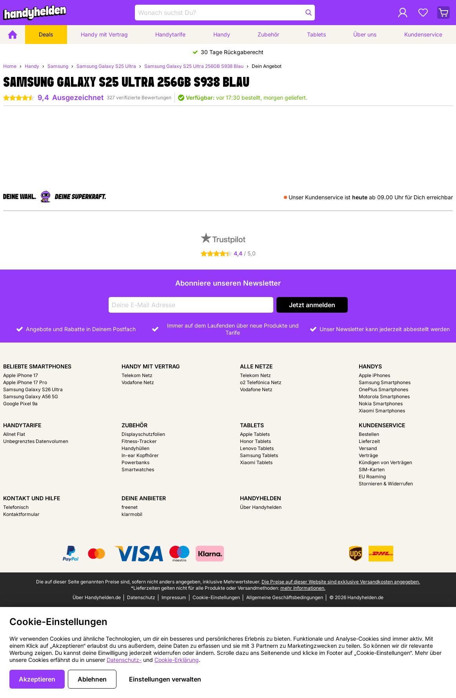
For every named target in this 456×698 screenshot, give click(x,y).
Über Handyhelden (261, 507)
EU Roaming (372, 476)
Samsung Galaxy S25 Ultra (106, 66)
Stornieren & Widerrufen (386, 484)
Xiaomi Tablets (256, 462)
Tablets (316, 34)
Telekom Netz (137, 375)
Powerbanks (135, 462)
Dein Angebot (267, 66)
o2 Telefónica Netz (261, 382)
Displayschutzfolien (143, 434)
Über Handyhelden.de (97, 597)
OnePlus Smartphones (383, 389)
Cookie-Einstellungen (216, 597)
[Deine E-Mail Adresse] (191, 305)
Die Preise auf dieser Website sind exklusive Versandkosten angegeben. (341, 582)
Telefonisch (16, 507)
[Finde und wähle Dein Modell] (225, 12)
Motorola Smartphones (384, 396)
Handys (370, 366)
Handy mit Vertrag (104, 34)
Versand (368, 448)
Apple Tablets (255, 434)
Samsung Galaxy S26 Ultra (33, 389)
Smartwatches (138, 469)
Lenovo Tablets (257, 448)
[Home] (12, 34)
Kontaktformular (21, 514)
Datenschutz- (124, 659)
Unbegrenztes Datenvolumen (35, 441)
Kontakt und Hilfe (31, 498)
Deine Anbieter (144, 498)
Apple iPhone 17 (20, 375)
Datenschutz (141, 597)
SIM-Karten (372, 469)
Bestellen (369, 434)
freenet (130, 507)
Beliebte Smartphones (37, 366)
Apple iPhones (374, 375)
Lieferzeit (369, 441)
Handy (221, 34)
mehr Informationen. (302, 588)
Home (9, 66)
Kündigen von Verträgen (385, 462)
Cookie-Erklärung (176, 659)
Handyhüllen (135, 448)
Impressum (174, 597)
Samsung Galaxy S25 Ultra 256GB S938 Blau (193, 66)
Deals (46, 34)
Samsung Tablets (259, 455)
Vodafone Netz (138, 382)
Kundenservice (423, 34)
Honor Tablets (255, 441)
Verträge (368, 455)
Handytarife (170, 34)
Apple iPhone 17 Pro (25, 382)
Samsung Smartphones (385, 382)
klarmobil (132, 514)
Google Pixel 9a (20, 403)
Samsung (57, 66)
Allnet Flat (14, 434)
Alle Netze (256, 366)
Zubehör (268, 34)
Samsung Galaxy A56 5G (30, 396)
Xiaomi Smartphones (382, 411)
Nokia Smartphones (381, 403)
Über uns (364, 34)
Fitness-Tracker (139, 441)
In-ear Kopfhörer (140, 455)
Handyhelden (260, 498)
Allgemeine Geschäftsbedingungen (284, 597)
